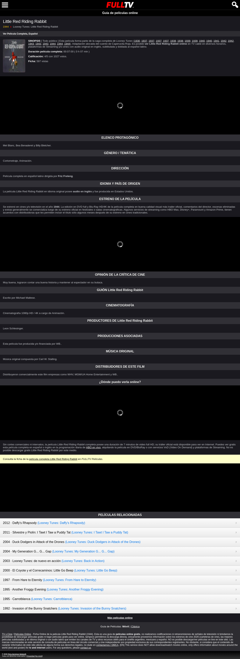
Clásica (135, 626)
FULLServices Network (17, 654)
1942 (224, 40)
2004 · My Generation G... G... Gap (59, 551)
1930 (137, 40)
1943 (31, 43)
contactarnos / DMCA (107, 645)
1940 (202, 40)
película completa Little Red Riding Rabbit (53, 459)
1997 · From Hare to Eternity (49, 580)
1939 (187, 40)
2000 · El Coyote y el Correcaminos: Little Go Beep (60, 570)
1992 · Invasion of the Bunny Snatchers (64, 608)
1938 (173, 40)
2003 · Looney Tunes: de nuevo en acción (53, 561)
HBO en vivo (93, 447)
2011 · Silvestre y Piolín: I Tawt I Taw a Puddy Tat (65, 532)
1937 (144, 40)
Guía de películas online (120, 13)
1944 (53, 43)
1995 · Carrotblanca (37, 599)
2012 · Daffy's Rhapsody (44, 523)
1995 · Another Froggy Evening (53, 589)
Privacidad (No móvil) (35, 656)
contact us (85, 647)
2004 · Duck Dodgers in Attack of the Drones (71, 542)
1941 (216, 40)
